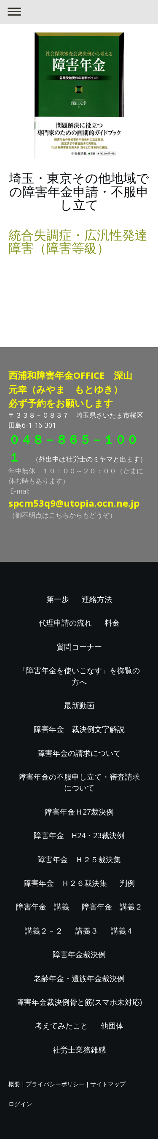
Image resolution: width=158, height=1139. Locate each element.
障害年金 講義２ (112, 906)
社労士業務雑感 (79, 1050)
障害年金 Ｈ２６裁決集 (65, 883)
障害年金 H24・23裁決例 (79, 835)
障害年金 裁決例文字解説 (79, 729)
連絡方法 (97, 599)
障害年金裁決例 (79, 954)
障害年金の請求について (79, 753)
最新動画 (79, 705)
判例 (127, 883)
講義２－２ (44, 931)
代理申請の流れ (65, 623)
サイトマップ (108, 1084)
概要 (14, 1084)
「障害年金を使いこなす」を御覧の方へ (79, 675)
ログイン (20, 1104)
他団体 (112, 1025)
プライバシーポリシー (55, 1084)
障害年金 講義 (42, 906)
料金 (112, 623)
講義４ (122, 931)
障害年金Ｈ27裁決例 (79, 812)
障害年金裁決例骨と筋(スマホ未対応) (79, 1002)
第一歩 (57, 599)
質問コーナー (79, 647)
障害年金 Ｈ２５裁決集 (79, 859)
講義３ (86, 931)
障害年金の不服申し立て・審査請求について (79, 782)
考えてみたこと (61, 1025)
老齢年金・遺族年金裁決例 (79, 978)
